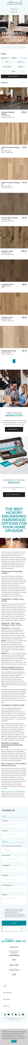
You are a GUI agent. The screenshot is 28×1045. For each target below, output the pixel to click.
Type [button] (6, 62)
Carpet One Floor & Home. (16, 1018)
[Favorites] (24, 3)
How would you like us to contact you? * (12, 846)
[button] (22, 3)
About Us (6, 1006)
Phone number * (6, 855)
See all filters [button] (14, 76)
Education (6, 999)
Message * (4, 894)
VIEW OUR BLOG (14, 429)
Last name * (5, 830)
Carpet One (4, 17)
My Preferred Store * (7, 885)
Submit (14, 923)
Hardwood (19, 17)
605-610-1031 (14, 12)
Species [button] (20, 66)
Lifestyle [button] (20, 62)
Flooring (12, 17)
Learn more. (20, 1038)
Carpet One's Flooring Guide (14, 791)
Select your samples (14, 494)
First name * (5, 820)
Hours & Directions (14, 955)
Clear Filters (23, 58)
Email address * (6, 865)
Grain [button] (13, 71)
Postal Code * (5, 875)
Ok (14, 1041)
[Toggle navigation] (2, 3)
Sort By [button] (22, 82)
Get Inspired (7, 992)
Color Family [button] (7, 66)
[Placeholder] (14, 47)
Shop (5, 986)
